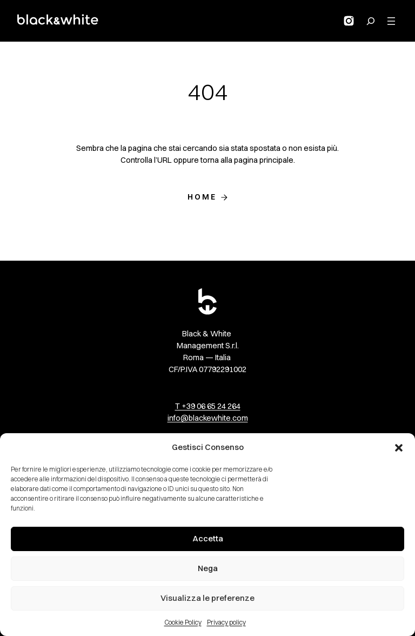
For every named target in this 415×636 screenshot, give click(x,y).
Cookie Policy (183, 622)
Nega (208, 568)
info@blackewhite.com (208, 418)
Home (202, 197)
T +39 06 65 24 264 (207, 406)
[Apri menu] (391, 21)
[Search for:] (370, 21)
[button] (398, 447)
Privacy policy (226, 622)
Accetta (207, 538)
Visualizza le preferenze (207, 598)
